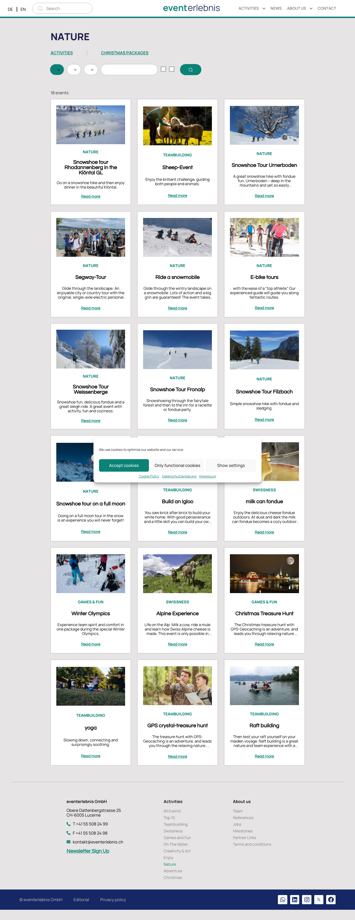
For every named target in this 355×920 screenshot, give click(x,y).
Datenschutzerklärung (179, 476)
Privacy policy (113, 909)
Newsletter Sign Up (88, 860)
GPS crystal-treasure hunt (177, 735)
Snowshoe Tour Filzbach (263, 405)
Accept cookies (124, 465)
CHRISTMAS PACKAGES (125, 53)
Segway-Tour (91, 291)
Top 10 (169, 827)
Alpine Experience (177, 624)
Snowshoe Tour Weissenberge (91, 402)
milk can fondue (264, 513)
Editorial (81, 909)
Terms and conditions (252, 854)
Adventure (173, 880)
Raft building (264, 735)
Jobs (237, 834)
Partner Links (244, 847)
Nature (91, 167)
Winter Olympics (91, 624)
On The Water (176, 854)
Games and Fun (177, 847)
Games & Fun (91, 613)
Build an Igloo (177, 513)
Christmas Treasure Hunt (264, 624)
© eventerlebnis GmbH (40, 909)
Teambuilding (177, 170)
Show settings (231, 465)
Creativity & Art (177, 860)
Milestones (243, 840)
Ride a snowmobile (177, 291)
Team (238, 820)
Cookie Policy (149, 476)
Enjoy (168, 867)
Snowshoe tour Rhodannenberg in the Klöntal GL (91, 183)
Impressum (207, 476)
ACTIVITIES (62, 53)
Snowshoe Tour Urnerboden (264, 181)
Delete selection (106, 85)
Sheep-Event (177, 183)
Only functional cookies (177, 465)
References (243, 827)
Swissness (264, 502)
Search (68, 85)
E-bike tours (264, 291)
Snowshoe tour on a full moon (91, 516)
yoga (91, 737)
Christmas (173, 887)
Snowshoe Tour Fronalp (177, 402)
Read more (91, 212)
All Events (172, 820)
